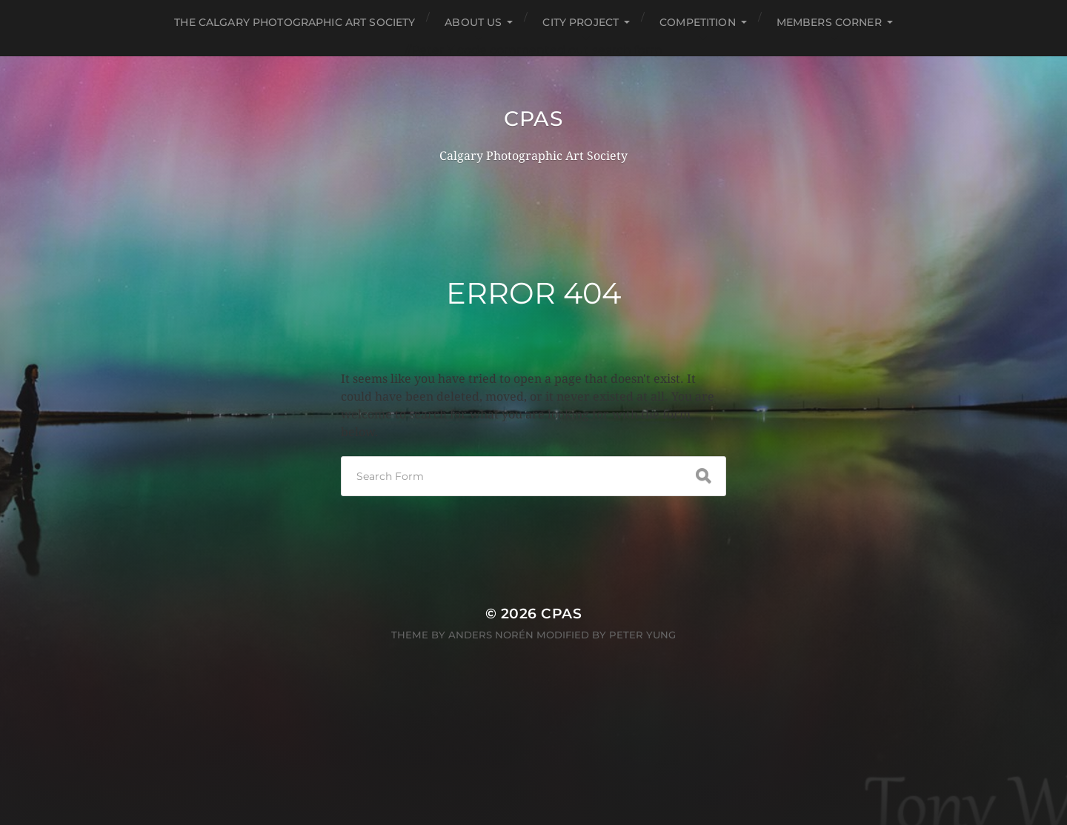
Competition (697, 22)
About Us (473, 22)
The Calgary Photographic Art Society (294, 22)
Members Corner (829, 22)
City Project (580, 22)
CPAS (533, 118)
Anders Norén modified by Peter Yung (562, 635)
